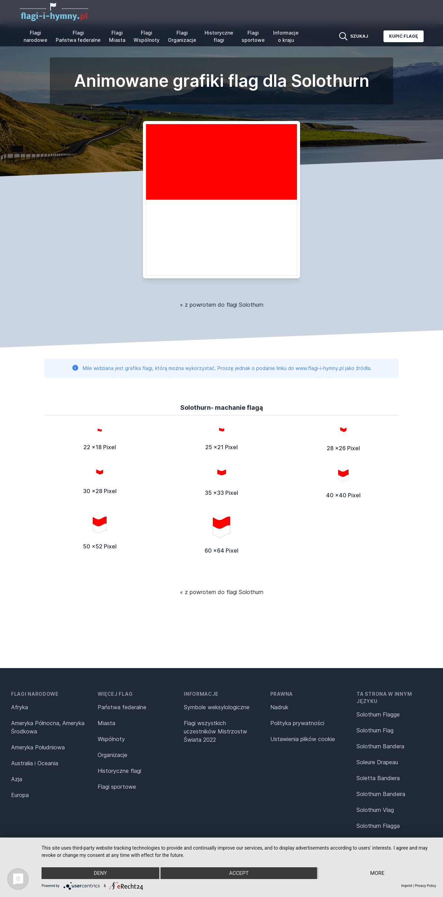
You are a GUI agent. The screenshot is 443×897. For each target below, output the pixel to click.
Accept (238, 873)
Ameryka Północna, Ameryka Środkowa (47, 727)
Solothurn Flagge (378, 714)
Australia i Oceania (34, 763)
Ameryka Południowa (38, 747)
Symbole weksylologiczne (217, 707)
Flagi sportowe (253, 36)
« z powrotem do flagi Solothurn (221, 304)
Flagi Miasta (117, 36)
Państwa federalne (122, 707)
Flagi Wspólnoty (147, 36)
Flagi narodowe (35, 36)
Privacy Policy (425, 886)
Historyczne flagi (219, 36)
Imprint (406, 886)
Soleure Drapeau (377, 762)
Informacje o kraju (286, 36)
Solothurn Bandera (380, 746)
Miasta (106, 723)
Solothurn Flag (375, 730)
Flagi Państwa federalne (78, 36)
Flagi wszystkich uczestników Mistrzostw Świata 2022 (215, 731)
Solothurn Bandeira (380, 793)
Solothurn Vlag (375, 809)
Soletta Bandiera (378, 778)
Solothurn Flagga (378, 825)
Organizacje (112, 754)
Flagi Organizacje (182, 36)
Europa (20, 795)
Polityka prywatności (297, 723)
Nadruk (279, 707)
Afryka (19, 707)
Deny (100, 873)
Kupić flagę (403, 36)
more (377, 873)
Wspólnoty (111, 739)
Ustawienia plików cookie (302, 739)
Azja (16, 779)
